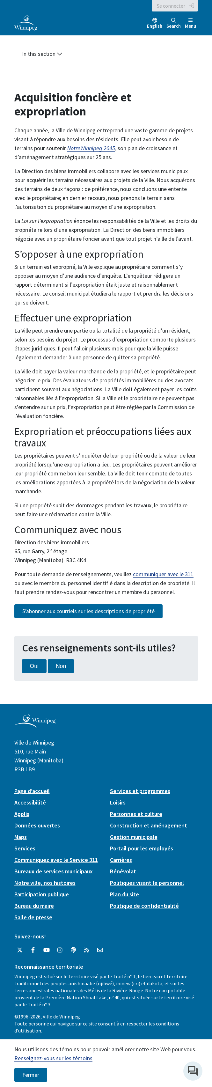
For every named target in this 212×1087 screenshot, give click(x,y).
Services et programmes (140, 791)
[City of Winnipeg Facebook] (33, 950)
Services (24, 848)
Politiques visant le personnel (147, 882)
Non (61, 666)
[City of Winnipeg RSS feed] (86, 950)
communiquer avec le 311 (163, 574)
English (154, 26)
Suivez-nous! (30, 936)
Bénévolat (123, 871)
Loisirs (118, 802)
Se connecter (171, 6)
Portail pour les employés (141, 848)
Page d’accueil (32, 791)
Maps (20, 837)
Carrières (121, 859)
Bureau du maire (34, 905)
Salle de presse (33, 917)
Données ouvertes (37, 825)
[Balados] (73, 950)
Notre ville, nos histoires (45, 882)
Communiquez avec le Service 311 (56, 859)
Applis (21, 814)
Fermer (30, 1074)
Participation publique (41, 894)
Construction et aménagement (148, 825)
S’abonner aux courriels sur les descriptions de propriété (88, 611)
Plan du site (124, 894)
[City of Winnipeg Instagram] (60, 950)
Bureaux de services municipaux (53, 871)
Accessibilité (30, 802)
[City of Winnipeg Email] (100, 950)
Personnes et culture (136, 814)
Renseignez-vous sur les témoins (53, 1058)
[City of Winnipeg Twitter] (19, 950)
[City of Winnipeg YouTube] (46, 950)
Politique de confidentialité (144, 905)
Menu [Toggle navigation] (190, 23)
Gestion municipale (133, 837)
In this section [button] (42, 53)
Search (173, 23)
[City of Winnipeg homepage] (34, 725)
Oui (34, 666)
